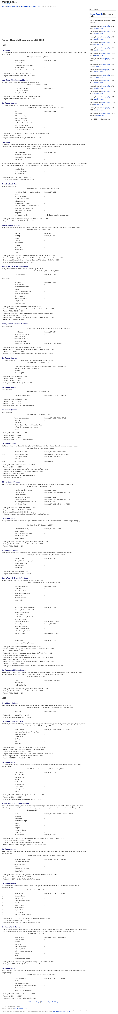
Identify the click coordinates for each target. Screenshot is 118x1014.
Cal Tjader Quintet (9, 883)
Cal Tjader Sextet (9, 444)
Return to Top (45, 1002)
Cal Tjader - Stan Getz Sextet (13, 722)
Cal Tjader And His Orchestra (14, 670)
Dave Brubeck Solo (9, 184)
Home (4, 6)
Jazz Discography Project (20, 1008)
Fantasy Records (13, 6)
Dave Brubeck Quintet (11, 225)
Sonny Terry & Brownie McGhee (15, 266)
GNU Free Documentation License (61, 1011)
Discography (25, 6)
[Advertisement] (44, 22)
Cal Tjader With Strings (11, 927)
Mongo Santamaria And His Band (15, 803)
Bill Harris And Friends (11, 482)
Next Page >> (56, 1002)
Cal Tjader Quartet (9, 103)
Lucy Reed (6, 50)
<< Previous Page (34, 1002)
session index (35, 6)
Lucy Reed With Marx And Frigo (15, 80)
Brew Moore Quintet (10, 550)
